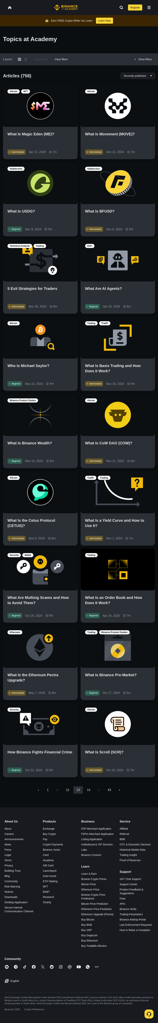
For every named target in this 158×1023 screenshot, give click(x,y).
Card (46, 854)
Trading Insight (128, 854)
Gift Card (48, 865)
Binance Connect (91, 854)
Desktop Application (16, 902)
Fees (122, 898)
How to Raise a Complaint (135, 930)
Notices (8, 891)
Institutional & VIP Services (97, 844)
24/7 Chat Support (130, 879)
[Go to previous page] (38, 790)
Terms (8, 860)
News (7, 844)
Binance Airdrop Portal (133, 919)
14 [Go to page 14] (88, 790)
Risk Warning (12, 886)
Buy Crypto (49, 833)
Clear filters (61, 59)
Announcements (13, 839)
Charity (47, 902)
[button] (149, 7)
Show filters (142, 59)
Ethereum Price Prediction (96, 909)
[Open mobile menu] (149, 7)
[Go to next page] (119, 790)
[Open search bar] (120, 7)
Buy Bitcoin (87, 919)
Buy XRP (86, 930)
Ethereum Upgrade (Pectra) (97, 914)
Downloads (10, 897)
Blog (7, 876)
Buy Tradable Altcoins (94, 945)
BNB (122, 839)
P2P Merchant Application (96, 828)
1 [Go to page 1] (48, 790)
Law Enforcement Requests (136, 924)
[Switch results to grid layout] (19, 59)
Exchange (49, 828)
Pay (45, 839)
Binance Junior (51, 849)
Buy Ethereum (89, 940)
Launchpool (49, 870)
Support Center (128, 884)
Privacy (8, 865)
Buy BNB (86, 924)
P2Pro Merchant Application (97, 833)
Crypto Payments (53, 844)
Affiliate (124, 828)
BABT (46, 891)
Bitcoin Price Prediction (94, 903)
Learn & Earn (89, 873)
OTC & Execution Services (135, 844)
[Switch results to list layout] (25, 59)
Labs (84, 849)
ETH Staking (50, 881)
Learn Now (104, 20)
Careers (9, 833)
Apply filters (41, 59)
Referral (124, 833)
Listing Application (91, 839)
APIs (122, 903)
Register (135, 7)
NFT (45, 886)
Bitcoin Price (88, 884)
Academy (48, 860)
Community (11, 881)
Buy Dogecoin (89, 935)
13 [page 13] (78, 790)
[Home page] (66, 8)
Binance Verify (128, 909)
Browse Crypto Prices (94, 879)
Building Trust (12, 870)
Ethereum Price (90, 889)
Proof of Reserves (130, 860)
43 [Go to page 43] (109, 790)
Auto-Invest (49, 876)
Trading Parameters (131, 914)
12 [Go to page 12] (67, 790)
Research (48, 897)
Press (7, 849)
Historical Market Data (132, 849)
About (7, 828)
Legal (7, 854)
